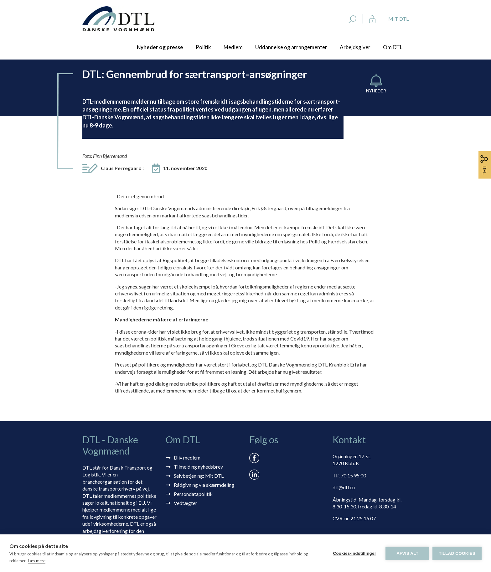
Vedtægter (185, 503)
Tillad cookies (457, 553)
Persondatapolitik (193, 494)
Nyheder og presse (160, 47)
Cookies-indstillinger (354, 553)
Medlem (233, 47)
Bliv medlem (187, 457)
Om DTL (392, 47)
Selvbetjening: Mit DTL (199, 476)
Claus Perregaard (122, 168)
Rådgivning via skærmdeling (204, 485)
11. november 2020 (185, 168)
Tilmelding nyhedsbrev (198, 467)
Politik (203, 47)
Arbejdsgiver (355, 47)
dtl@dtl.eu (344, 487)
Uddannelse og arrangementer (291, 47)
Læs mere (36, 560)
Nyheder (376, 90)
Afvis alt (407, 553)
